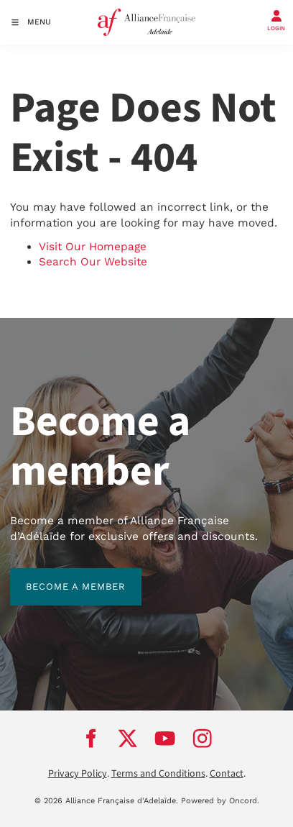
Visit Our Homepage (92, 246)
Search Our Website (93, 261)
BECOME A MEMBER (60, 575)
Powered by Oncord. (220, 800)
